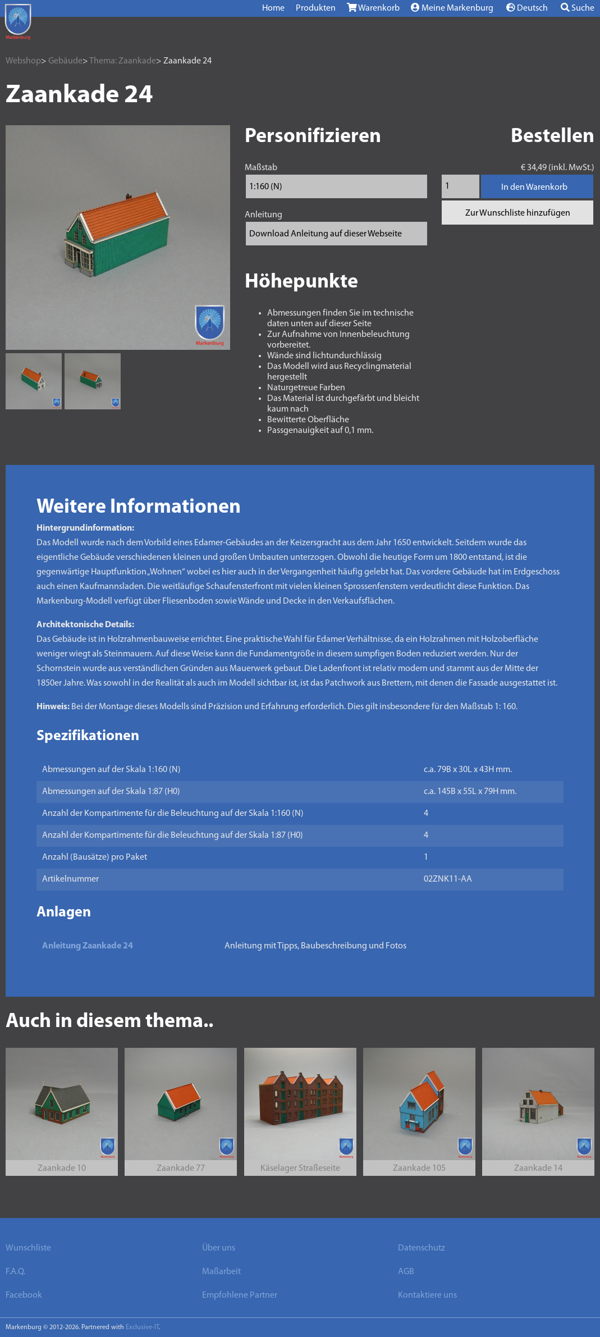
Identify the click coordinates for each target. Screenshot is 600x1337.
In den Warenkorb (534, 187)
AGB (406, 1271)
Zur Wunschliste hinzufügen (517, 213)
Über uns (218, 1248)
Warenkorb (373, 8)
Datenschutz (421, 1248)
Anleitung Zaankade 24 (87, 946)
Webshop (23, 61)
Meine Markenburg (452, 8)
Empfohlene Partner (239, 1295)
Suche (577, 8)
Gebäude (65, 61)
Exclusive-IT (142, 1327)
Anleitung (263, 215)
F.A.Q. (15, 1271)
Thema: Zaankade (122, 61)
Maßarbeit (221, 1271)
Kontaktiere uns (427, 1295)
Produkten (316, 8)
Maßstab (261, 167)
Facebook (24, 1295)
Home (273, 8)
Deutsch (527, 8)
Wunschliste (28, 1248)
